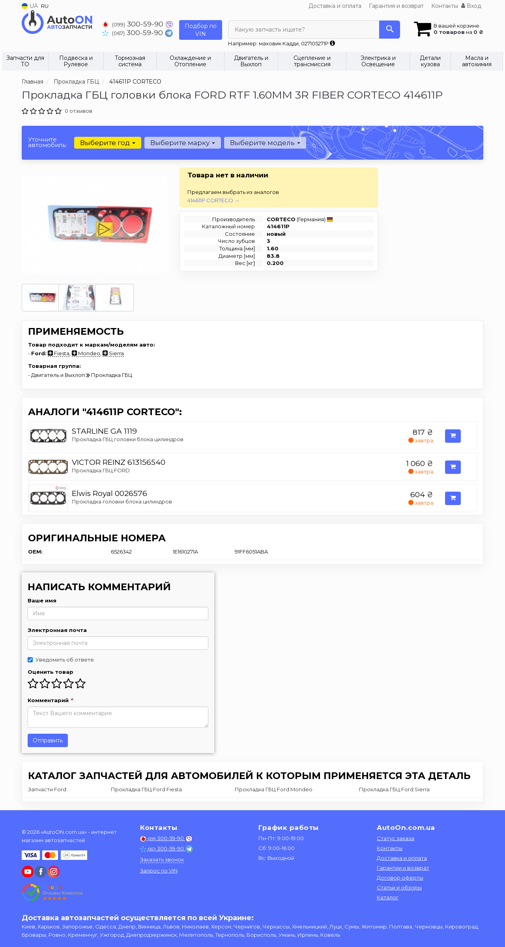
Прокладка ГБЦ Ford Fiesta (146, 789)
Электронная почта (57, 630)
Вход (471, 5)
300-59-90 (133, 24)
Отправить (48, 740)
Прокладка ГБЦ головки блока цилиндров (127, 439)
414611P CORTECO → (213, 200)
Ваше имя (42, 600)
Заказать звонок (162, 859)
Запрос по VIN (159, 870)
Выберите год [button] (107, 143)
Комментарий (50, 700)
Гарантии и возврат (403, 868)
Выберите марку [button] (182, 143)
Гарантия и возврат (396, 5)
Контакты (444, 5)
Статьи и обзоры (399, 887)
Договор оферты (400, 877)
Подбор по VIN (201, 29)
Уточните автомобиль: (47, 142)
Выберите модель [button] (265, 143)
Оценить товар (50, 672)
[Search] (389, 30)
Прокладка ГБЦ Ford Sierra (394, 789)
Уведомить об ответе (61, 659)
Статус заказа (395, 838)
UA (30, 5)
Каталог (387, 897)
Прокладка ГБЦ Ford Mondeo (273, 789)
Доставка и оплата (335, 5)
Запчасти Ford (47, 789)
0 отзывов (78, 111)
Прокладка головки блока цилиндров (122, 501)
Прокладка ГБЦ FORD (101, 470)
